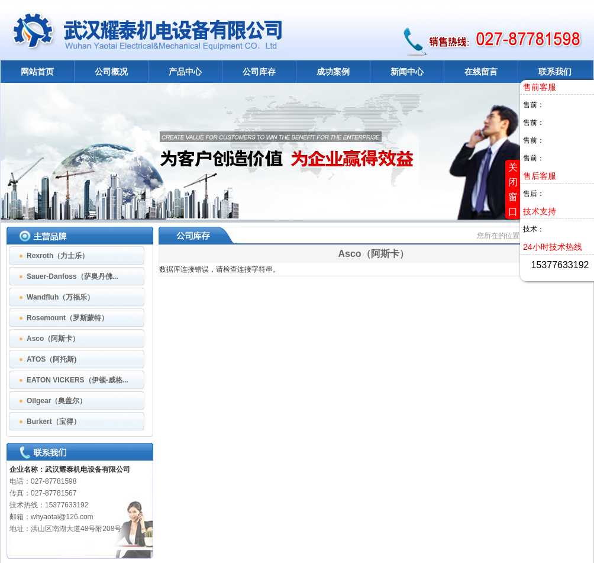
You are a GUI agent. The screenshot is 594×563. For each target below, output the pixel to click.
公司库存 (259, 71)
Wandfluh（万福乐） (60, 297)
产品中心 (185, 71)
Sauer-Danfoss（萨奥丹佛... (72, 276)
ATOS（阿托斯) (51, 359)
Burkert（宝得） (53, 421)
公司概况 (111, 71)
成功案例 (333, 71)
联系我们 (555, 71)
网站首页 (37, 71)
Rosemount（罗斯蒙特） (67, 318)
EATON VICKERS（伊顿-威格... (77, 380)
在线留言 (481, 71)
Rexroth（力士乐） (58, 256)
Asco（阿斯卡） (53, 338)
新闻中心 (407, 71)
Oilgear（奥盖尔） (56, 401)
